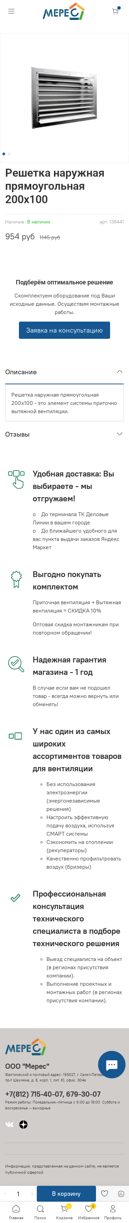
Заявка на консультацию (64, 330)
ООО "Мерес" (27, 1066)
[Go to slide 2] (9, 154)
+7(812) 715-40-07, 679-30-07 (52, 1094)
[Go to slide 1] (3, 154)
